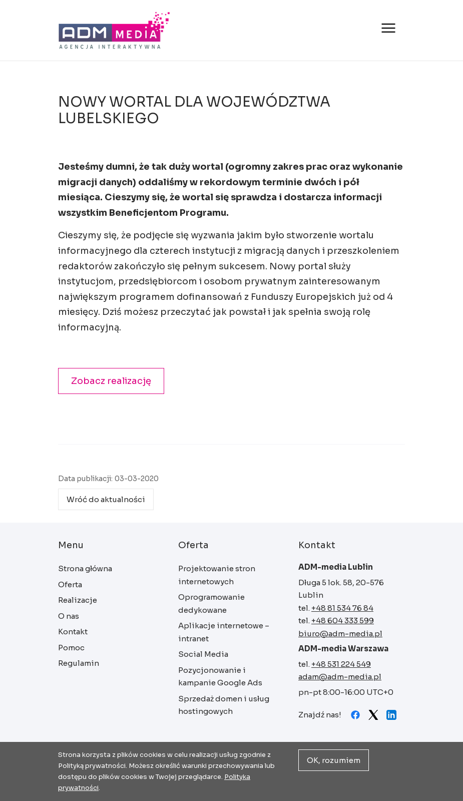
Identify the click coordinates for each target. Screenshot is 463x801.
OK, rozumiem (333, 760)
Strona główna (114, 30)
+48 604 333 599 (342, 620)
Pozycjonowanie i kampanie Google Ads (220, 676)
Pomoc (71, 647)
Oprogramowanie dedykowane (211, 603)
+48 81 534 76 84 (342, 608)
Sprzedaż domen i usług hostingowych (223, 705)
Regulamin (78, 663)
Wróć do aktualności (106, 499)
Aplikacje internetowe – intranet (223, 632)
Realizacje (77, 600)
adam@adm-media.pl (339, 676)
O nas (68, 616)
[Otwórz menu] (387, 28)
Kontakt (73, 631)
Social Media (203, 654)
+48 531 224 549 (341, 664)
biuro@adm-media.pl (340, 633)
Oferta (70, 584)
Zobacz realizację (111, 380)
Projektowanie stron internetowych (216, 575)
